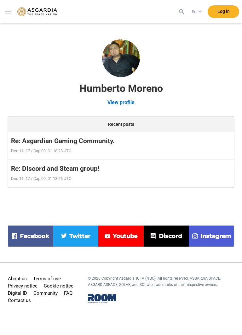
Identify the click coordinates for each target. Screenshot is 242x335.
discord (170, 236)
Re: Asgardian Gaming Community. (63, 141)
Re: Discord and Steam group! (55, 168)
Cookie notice (58, 286)
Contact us (19, 300)
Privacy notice (22, 286)
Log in (223, 12)
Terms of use (47, 279)
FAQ (68, 293)
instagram (215, 236)
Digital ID (17, 293)
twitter (79, 236)
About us (17, 279)
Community (45, 293)
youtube (125, 236)
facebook (34, 236)
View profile (121, 102)
